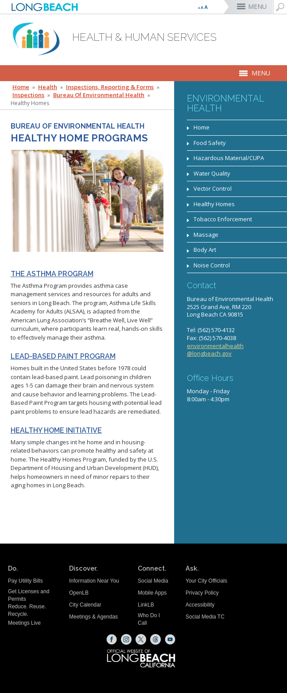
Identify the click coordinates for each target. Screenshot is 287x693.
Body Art (205, 250)
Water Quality (212, 173)
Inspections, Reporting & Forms (110, 87)
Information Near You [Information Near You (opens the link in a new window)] (94, 581)
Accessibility (200, 605)
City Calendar (85, 605)
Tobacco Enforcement (223, 219)
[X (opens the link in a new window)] (141, 639)
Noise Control (212, 265)
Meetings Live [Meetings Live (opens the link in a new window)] (24, 623)
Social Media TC (205, 617)
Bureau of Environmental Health (98, 95)
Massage (206, 235)
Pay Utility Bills (25, 581)
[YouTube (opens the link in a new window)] (170, 639)
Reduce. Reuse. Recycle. (27, 610)
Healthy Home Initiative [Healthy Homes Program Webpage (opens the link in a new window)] (56, 431)
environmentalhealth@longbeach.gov (215, 350)
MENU (257, 6)
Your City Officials (206, 581)
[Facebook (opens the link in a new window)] (111, 639)
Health (47, 87)
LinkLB (146, 605)
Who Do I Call (149, 619)
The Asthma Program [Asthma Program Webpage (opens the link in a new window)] (52, 274)
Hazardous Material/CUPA (229, 158)
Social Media (153, 581)
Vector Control (213, 188)
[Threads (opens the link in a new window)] (155, 639)
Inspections (28, 95)
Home (201, 127)
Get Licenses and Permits (28, 595)
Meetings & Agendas (93, 617)
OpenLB (79, 593)
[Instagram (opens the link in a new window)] (126, 639)
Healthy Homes (214, 204)
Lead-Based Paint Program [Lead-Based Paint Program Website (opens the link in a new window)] (63, 356)
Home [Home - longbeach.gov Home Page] (20, 87)
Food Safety (210, 143)
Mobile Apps (152, 593)
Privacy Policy (202, 593)
